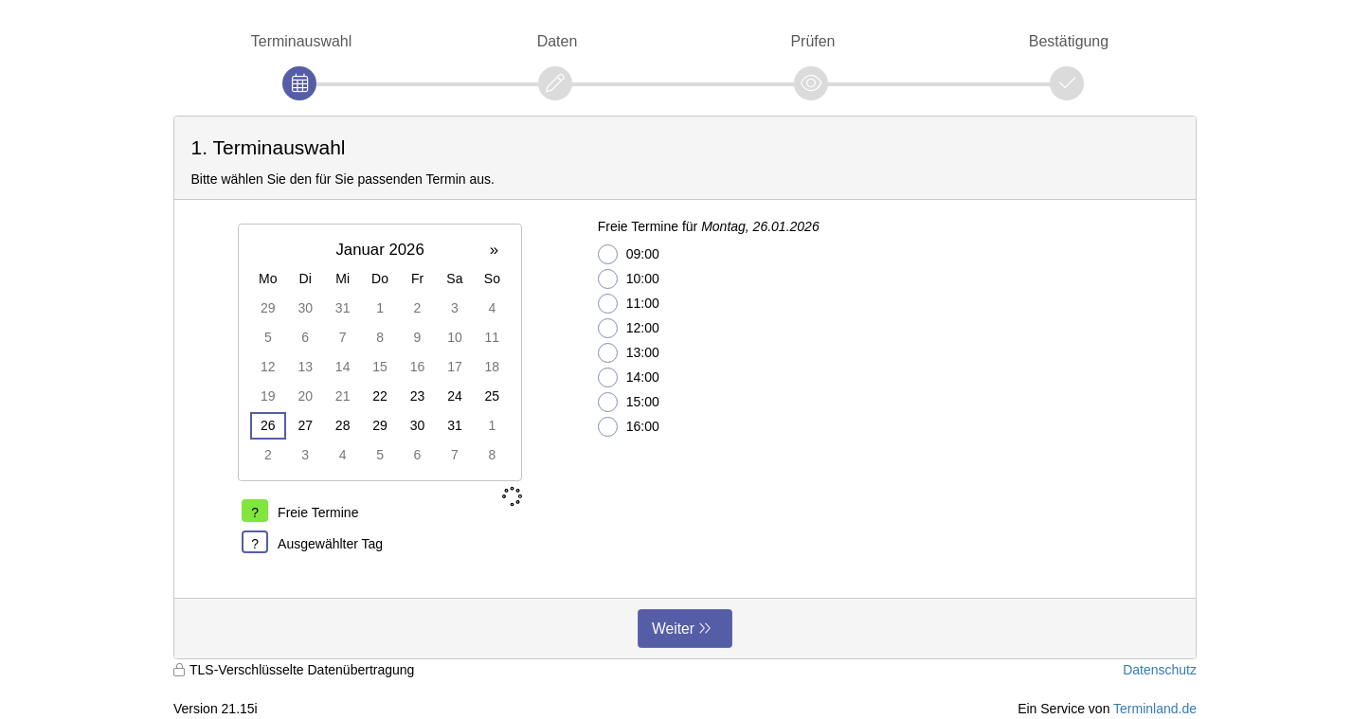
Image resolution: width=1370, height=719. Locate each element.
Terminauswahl (301, 41)
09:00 (628, 254)
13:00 (628, 353)
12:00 (628, 328)
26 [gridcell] (268, 425)
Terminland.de (1155, 708)
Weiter (673, 628)
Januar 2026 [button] (379, 250)
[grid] (380, 352)
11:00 (628, 304)
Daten (557, 41)
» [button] (494, 250)
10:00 (628, 279)
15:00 (628, 402)
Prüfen (812, 41)
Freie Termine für (709, 226)
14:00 (628, 377)
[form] (685, 387)
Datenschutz (1160, 669)
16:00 (628, 427)
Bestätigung (1069, 41)
